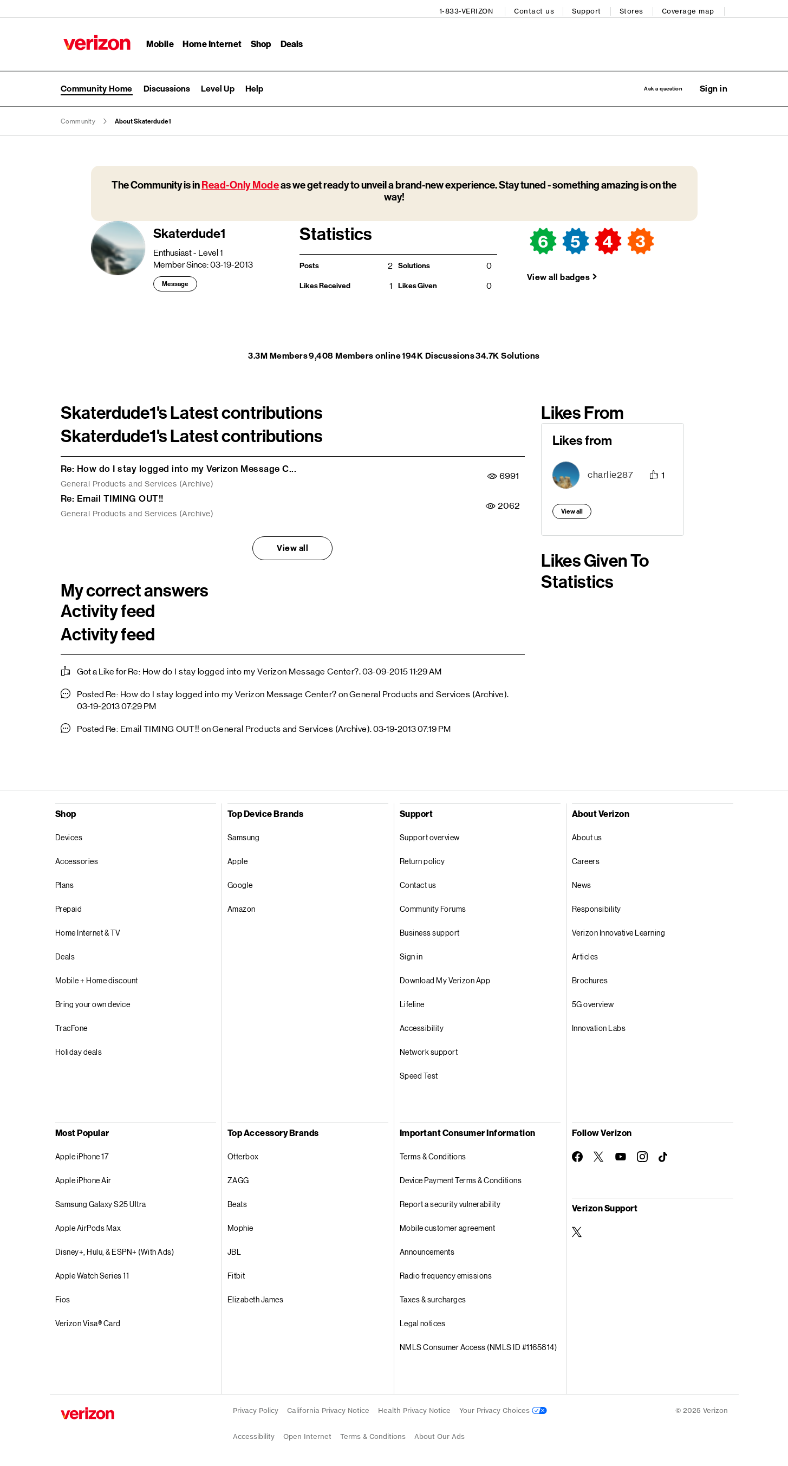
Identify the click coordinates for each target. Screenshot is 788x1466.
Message (175, 282)
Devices (69, 835)
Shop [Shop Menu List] (258, 41)
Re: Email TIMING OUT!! (112, 496)
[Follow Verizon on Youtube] (620, 1155)
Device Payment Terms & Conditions (461, 1178)
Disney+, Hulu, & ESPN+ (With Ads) (114, 1249)
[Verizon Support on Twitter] (577, 1229)
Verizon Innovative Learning (619, 930)
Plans (64, 882)
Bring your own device (93, 1002)
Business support (430, 930)
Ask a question (645, 85)
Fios (62, 1297)
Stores (635, 8)
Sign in (411, 954)
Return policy (422, 859)
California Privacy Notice (328, 1408)
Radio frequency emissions (446, 1273)
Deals (65, 954)
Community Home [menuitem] (97, 85)
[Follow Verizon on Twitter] (599, 1154)
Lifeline (412, 1002)
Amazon (241, 906)
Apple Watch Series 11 (92, 1273)
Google (240, 882)
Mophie (240, 1225)
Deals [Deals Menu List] (288, 41)
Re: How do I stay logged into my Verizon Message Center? (243, 669)
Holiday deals (78, 1049)
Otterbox (243, 1154)
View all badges (558, 275)
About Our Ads (439, 1434)
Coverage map (691, 8)
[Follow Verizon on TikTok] (664, 1155)
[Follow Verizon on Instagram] (642, 1154)
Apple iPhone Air (83, 1178)
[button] (714, 85)
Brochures (590, 978)
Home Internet (209, 41)
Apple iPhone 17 (82, 1154)
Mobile (157, 41)
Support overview (430, 835)
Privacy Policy (255, 1408)
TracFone (71, 1025)
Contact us (537, 8)
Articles (585, 954)
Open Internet (307, 1434)
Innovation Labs (599, 1025)
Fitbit (236, 1273)
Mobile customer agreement (448, 1225)
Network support (429, 1049)
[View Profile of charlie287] (610, 473)
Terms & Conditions (433, 1154)
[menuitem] (167, 85)
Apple (237, 859)
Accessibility (422, 1025)
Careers (586, 859)
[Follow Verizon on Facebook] (577, 1154)
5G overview (593, 1002)
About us (587, 835)
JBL (234, 1249)
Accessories (77, 859)
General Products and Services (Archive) (137, 482)
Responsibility (596, 906)
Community (78, 119)
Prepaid (68, 906)
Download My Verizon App (445, 978)
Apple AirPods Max (88, 1225)
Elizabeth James (255, 1297)
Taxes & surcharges (433, 1297)
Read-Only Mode (240, 183)
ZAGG (238, 1178)
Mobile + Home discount (96, 978)
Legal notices (423, 1321)
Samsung (243, 835)
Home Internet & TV (88, 930)
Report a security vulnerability (450, 1201)
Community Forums (433, 906)
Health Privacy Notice (414, 1408)
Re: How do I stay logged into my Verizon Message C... (179, 466)
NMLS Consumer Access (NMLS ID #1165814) (478, 1345)
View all (292, 546)
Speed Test (419, 1073)
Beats (237, 1201)
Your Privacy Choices (503, 1408)
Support (589, 8)
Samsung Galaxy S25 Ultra (100, 1201)
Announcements (427, 1249)
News (581, 882)
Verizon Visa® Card (88, 1321)
